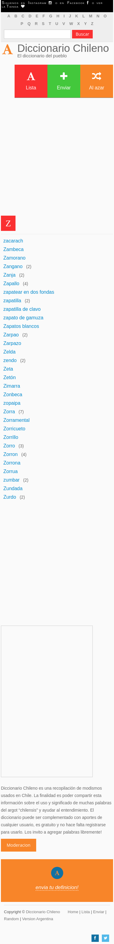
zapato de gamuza (23, 317)
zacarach (13, 240)
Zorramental (16, 420)
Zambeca (13, 249)
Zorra (9, 411)
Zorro (9, 445)
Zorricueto (14, 428)
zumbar (11, 480)
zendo (10, 360)
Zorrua (10, 471)
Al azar (96, 81)
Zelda (9, 351)
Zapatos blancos (21, 326)
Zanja (9, 275)
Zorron (10, 454)
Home (73, 912)
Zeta (8, 368)
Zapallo (11, 283)
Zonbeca (12, 394)
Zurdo (9, 497)
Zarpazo (12, 343)
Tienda (15, 6)
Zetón (9, 377)
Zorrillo (10, 437)
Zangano (12, 266)
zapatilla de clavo (22, 309)
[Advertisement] (57, 158)
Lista (31, 81)
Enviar (64, 81)
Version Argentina (37, 919)
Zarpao (11, 334)
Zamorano (14, 257)
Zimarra (11, 386)
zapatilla (12, 300)
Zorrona (11, 462)
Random (11, 919)
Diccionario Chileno (63, 48)
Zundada (12, 488)
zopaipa (11, 403)
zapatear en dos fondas (28, 292)
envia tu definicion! (57, 887)
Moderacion (18, 845)
